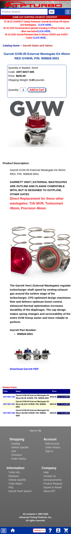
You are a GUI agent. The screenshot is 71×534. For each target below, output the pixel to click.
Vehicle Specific (20, 447)
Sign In (49, 451)
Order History (18, 458)
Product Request (52, 483)
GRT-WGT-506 (9, 397)
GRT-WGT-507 (9, 404)
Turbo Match (15, 483)
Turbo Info (14, 472)
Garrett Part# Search (20, 491)
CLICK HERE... (45, 25)
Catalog (15, 443)
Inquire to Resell (52, 487)
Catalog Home (11, 45)
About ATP (49, 491)
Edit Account (52, 443)
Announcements (52, 479)
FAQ (10, 487)
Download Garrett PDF (24, 368)
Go (51, 11)
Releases (13, 476)
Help (46, 472)
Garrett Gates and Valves (37, 45)
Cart (13, 451)
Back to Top (35, 430)
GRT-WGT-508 (9, 413)
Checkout (16, 454)
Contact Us (49, 476)
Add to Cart (36, 90)
